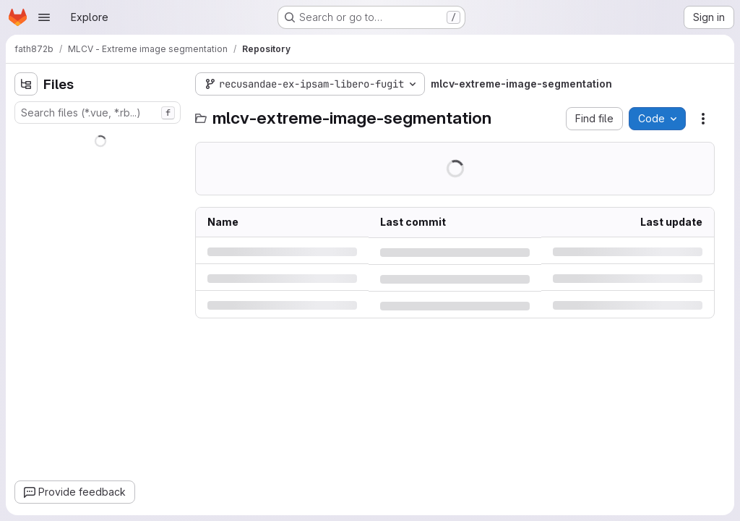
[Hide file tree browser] (26, 84)
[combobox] (97, 112)
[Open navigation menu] (44, 17)
